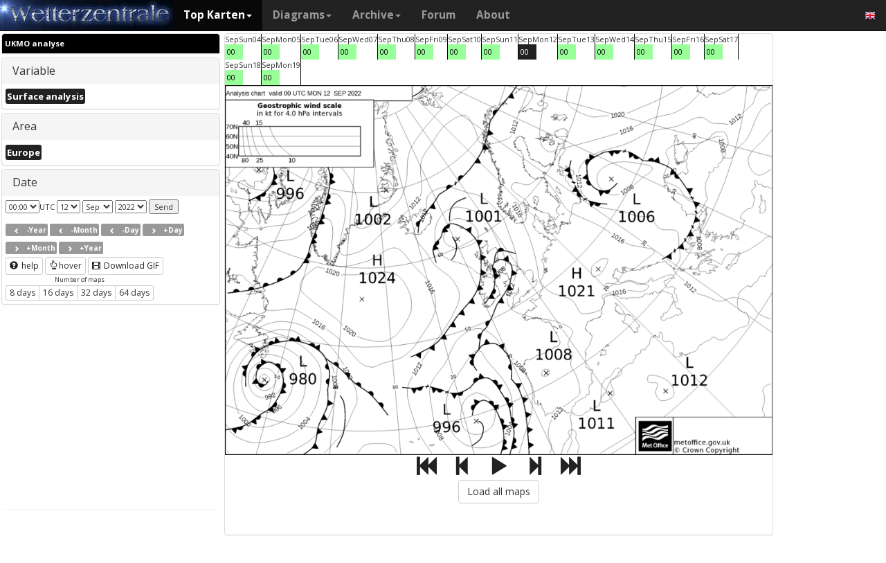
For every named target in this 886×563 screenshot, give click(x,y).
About (493, 15)
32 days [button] (96, 292)
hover (65, 265)
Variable (33, 70)
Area (24, 126)
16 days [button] (58, 292)
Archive (376, 15)
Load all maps (498, 491)
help (24, 265)
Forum (438, 15)
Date (24, 182)
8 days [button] (22, 292)
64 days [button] (134, 292)
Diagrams (302, 15)
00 (231, 51)
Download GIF (125, 265)
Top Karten (217, 15)
